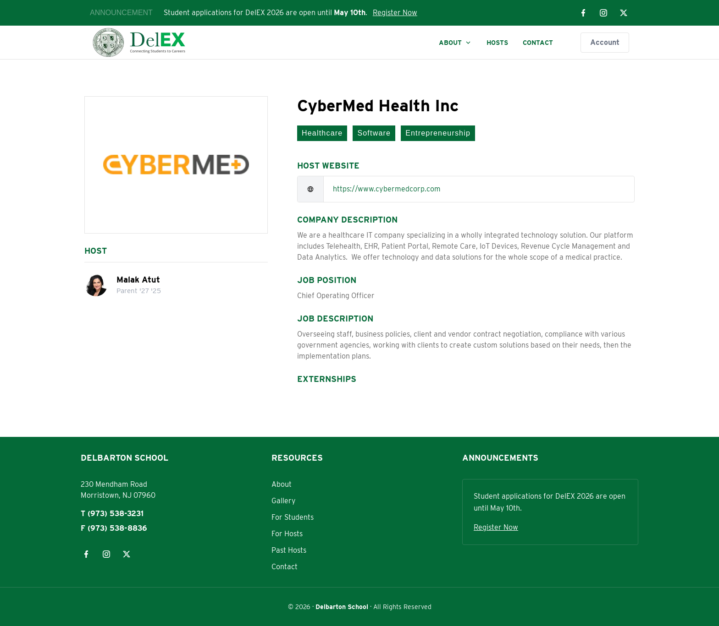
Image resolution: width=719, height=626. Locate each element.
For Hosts (287, 533)
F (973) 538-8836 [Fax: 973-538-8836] (114, 528)
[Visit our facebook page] (583, 12)
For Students (292, 517)
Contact (538, 42)
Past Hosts (288, 550)
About (455, 42)
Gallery (283, 500)
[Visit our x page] (623, 12)
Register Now (395, 12)
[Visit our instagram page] (603, 12)
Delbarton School (341, 606)
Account (604, 42)
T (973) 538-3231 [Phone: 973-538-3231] (112, 513)
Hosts (497, 42)
